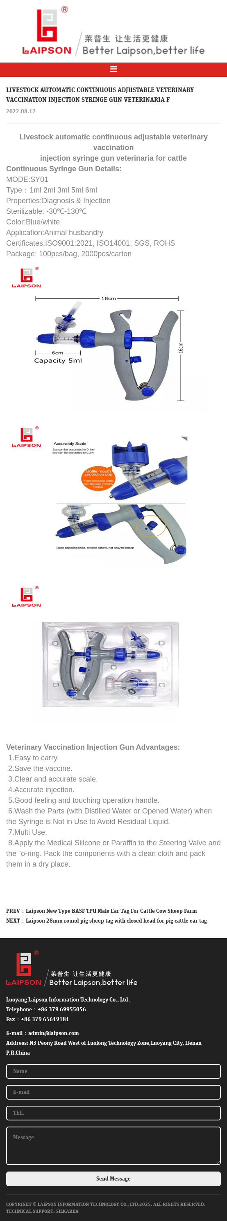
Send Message (113, 1179)
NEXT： (16, 921)
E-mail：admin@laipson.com (42, 1033)
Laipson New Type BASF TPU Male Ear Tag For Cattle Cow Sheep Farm (111, 911)
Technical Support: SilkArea (42, 1211)
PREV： (16, 911)
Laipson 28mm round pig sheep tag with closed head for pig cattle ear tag (116, 921)
